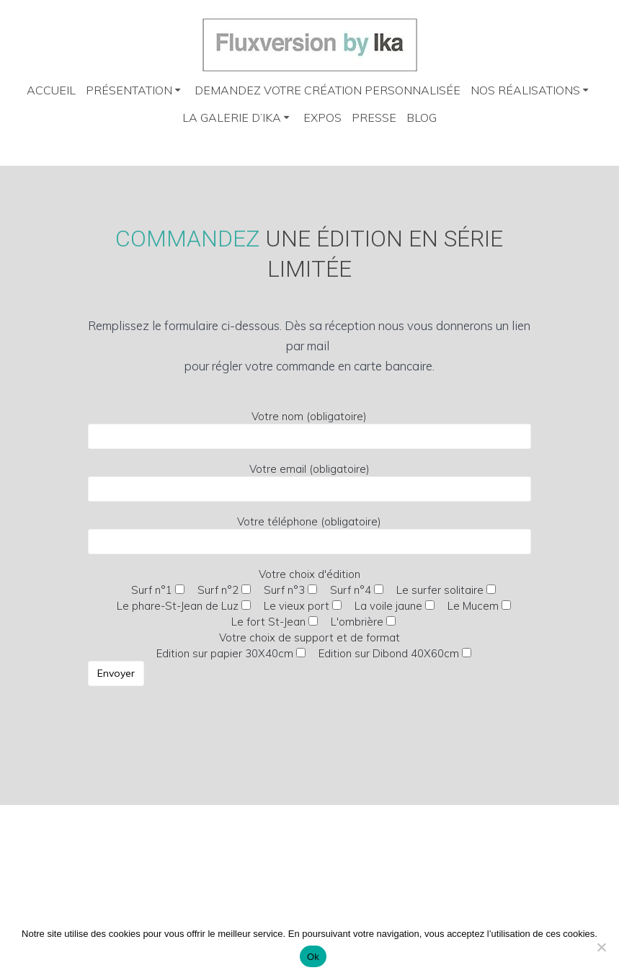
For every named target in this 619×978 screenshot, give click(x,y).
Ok (313, 956)
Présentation (129, 90)
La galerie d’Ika (231, 117)
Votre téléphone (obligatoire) (309, 534)
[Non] (601, 947)
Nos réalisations (525, 90)
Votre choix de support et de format (280, 667)
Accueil (51, 90)
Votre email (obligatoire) (309, 482)
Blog (421, 117)
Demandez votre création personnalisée (327, 90)
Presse (374, 117)
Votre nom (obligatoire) (309, 429)
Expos (322, 117)
